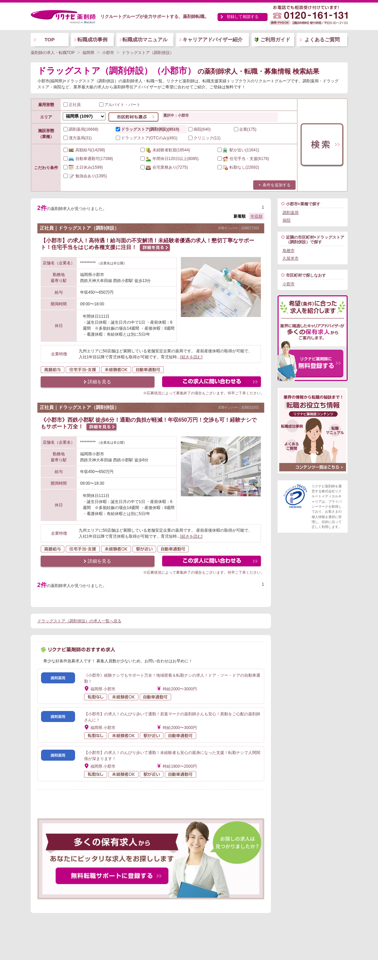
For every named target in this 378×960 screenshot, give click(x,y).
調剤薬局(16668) (80, 129)
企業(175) (245, 129)
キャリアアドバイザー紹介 (212, 39)
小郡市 (289, 284)
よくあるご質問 (322, 39)
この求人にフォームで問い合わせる (212, 382)
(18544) (165, 150)
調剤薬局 (291, 212)
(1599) (83, 167)
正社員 (72, 104)
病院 (287, 220)
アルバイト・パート (119, 104)
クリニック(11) (204, 138)
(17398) (88, 158)
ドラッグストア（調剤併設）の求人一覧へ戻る (79, 621)
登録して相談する (243, 16)
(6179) (243, 158)
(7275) (164, 167)
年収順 (257, 216)
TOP (49, 39)
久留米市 (291, 258)
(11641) (238, 150)
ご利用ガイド (275, 39)
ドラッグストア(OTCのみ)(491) (146, 138)
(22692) (238, 167)
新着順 (240, 216)
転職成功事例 (92, 39)
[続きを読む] (191, 357)
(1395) (85, 176)
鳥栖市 (289, 250)
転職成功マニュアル (144, 39)
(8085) (169, 158)
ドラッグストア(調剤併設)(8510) (147, 129)
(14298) (84, 150)
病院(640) (199, 129)
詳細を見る (99, 381)
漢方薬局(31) (77, 138)
